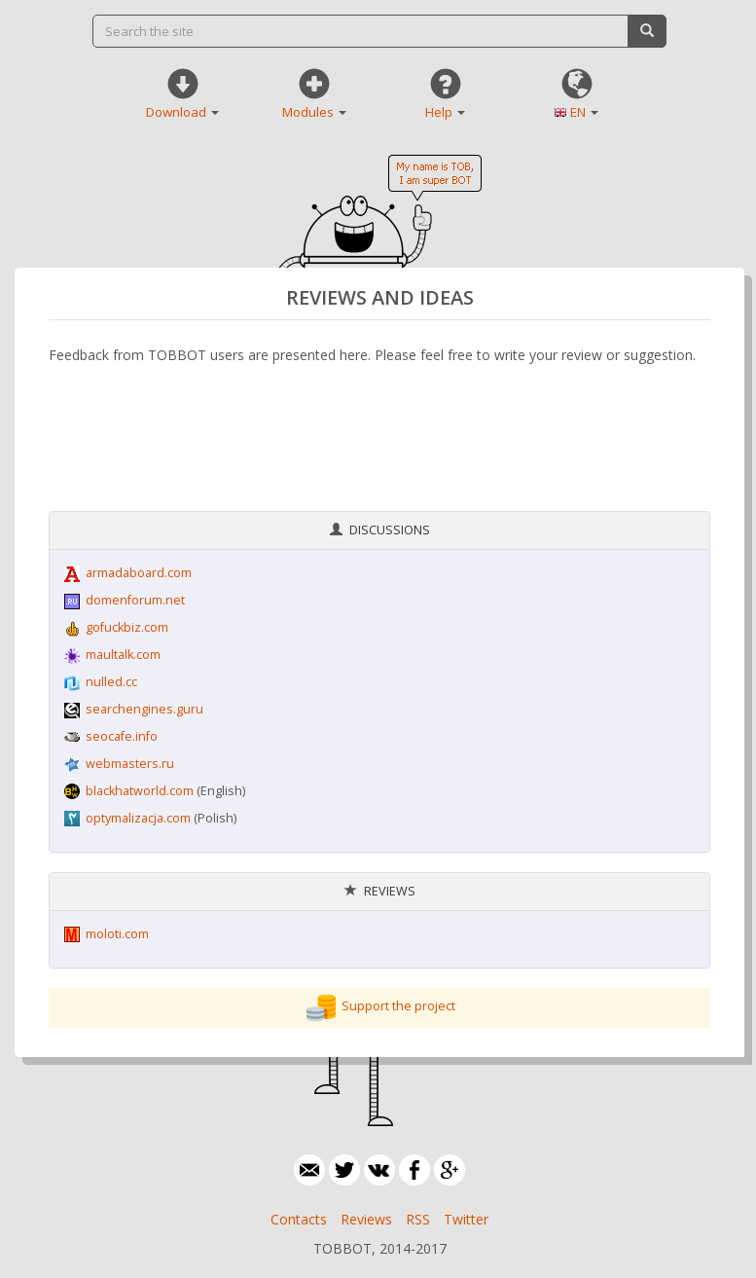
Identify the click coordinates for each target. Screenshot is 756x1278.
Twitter (466, 1219)
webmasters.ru (130, 763)
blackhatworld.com (140, 791)
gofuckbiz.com (127, 627)
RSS (418, 1219)
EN (584, 112)
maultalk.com (123, 654)
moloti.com (117, 934)
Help (445, 112)
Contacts (298, 1219)
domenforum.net (135, 600)
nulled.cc (111, 682)
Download (182, 112)
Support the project (398, 1007)
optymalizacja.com (138, 818)
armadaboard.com (139, 573)
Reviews (366, 1219)
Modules (314, 112)
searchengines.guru (144, 709)
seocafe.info (122, 736)
